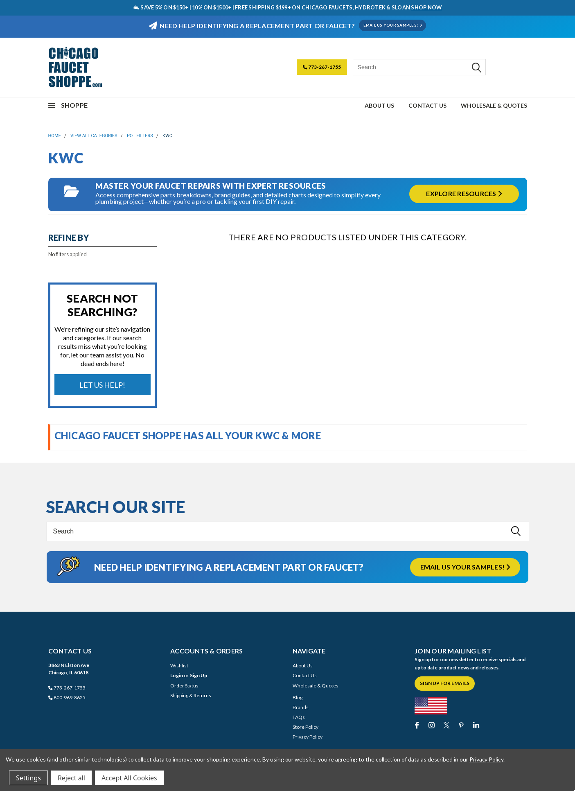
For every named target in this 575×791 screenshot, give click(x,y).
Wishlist (179, 665)
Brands (301, 707)
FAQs (299, 717)
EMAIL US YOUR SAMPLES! (392, 25)
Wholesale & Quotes (494, 105)
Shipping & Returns (190, 695)
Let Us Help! (102, 384)
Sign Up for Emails (444, 683)
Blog (297, 697)
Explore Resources (464, 193)
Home (54, 135)
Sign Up (198, 675)
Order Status (184, 686)
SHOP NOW (426, 7)
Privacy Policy (307, 737)
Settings (28, 777)
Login (176, 675)
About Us (379, 105)
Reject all (71, 777)
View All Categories (93, 135)
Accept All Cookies (129, 777)
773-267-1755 (322, 67)
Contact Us (427, 105)
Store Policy (305, 727)
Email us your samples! (465, 567)
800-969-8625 (67, 697)
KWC (167, 135)
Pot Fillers (140, 135)
